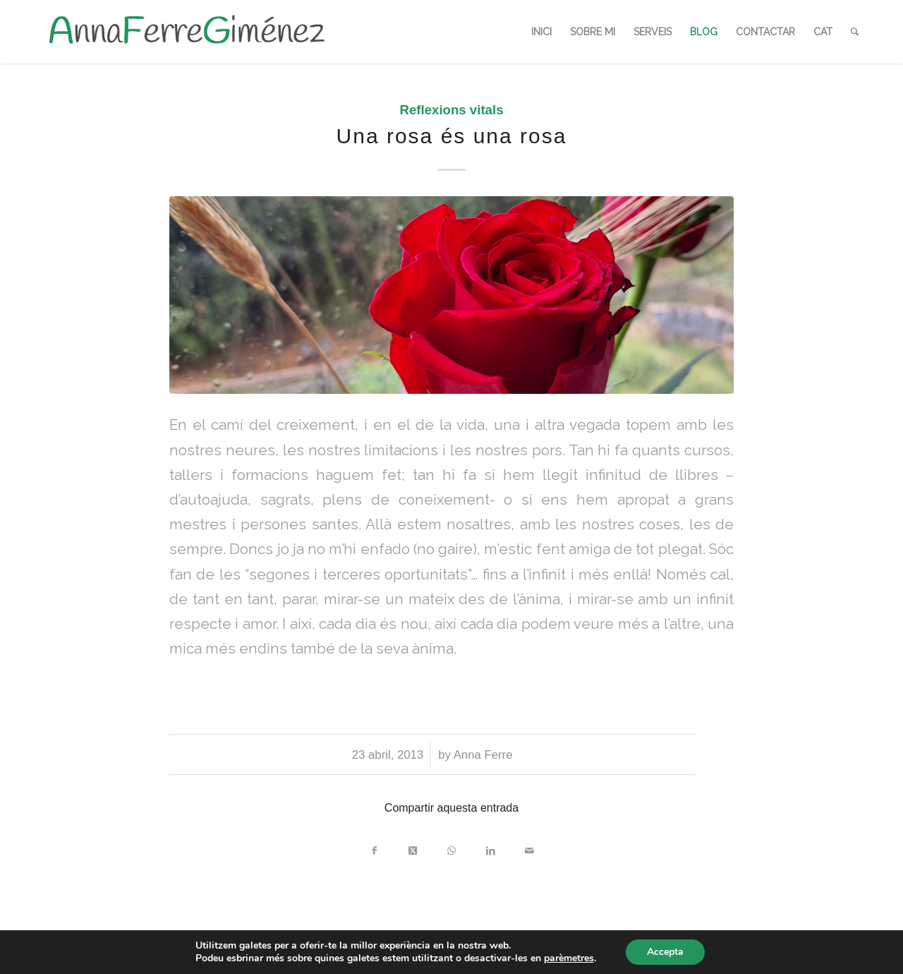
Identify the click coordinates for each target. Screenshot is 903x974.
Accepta (665, 951)
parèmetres (569, 958)
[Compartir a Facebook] (374, 847)
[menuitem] (541, 32)
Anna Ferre (483, 755)
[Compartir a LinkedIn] (490, 847)
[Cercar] (855, 32)
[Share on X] (413, 847)
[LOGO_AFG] (186, 32)
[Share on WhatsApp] (451, 847)
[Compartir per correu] (529, 847)
